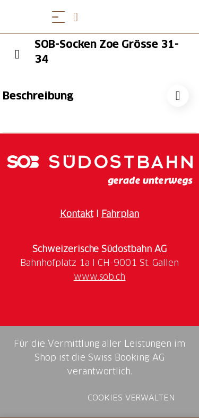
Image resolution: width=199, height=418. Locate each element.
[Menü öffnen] (58, 17)
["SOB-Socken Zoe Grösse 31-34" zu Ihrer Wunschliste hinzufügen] (177, 95)
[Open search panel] (79, 17)
